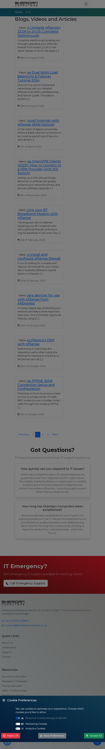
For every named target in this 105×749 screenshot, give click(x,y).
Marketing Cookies (34, 724)
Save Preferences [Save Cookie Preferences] (52, 735)
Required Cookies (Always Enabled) (43, 718)
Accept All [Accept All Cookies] (94, 735)
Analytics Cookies (33, 728)
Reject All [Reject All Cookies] (10, 735)
